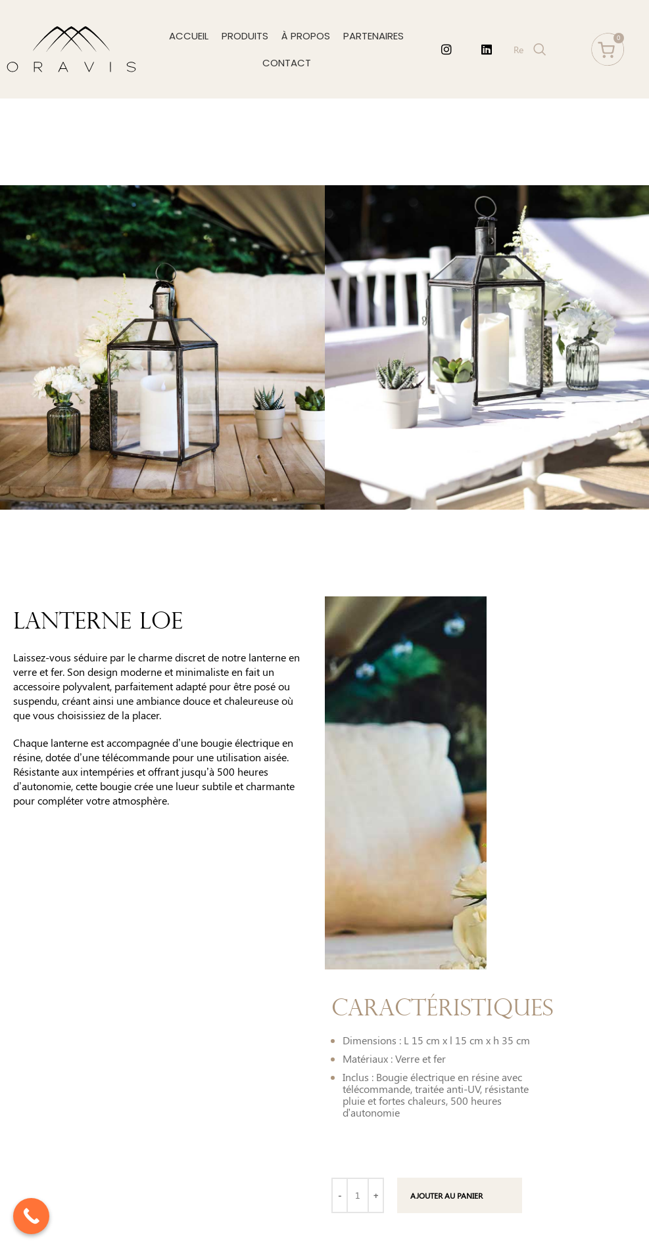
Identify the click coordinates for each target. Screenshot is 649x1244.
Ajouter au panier (446, 1195)
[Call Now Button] (31, 1216)
